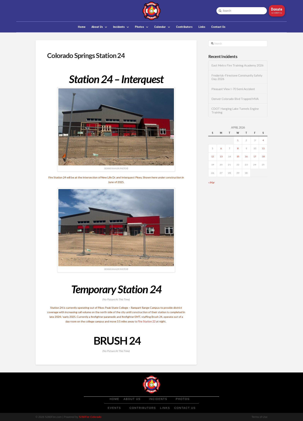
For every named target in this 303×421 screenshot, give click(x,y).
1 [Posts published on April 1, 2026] (237, 140)
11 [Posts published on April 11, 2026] (263, 148)
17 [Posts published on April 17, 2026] (254, 156)
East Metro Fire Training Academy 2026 (237, 65)
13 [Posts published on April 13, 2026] (221, 156)
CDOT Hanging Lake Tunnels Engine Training (235, 110)
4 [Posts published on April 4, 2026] (263, 140)
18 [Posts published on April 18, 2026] (263, 156)
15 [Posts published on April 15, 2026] (238, 156)
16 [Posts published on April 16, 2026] (246, 156)
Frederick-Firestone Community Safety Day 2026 (236, 77)
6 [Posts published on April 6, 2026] (221, 148)
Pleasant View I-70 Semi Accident (233, 89)
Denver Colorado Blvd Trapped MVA (235, 99)
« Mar (211, 182)
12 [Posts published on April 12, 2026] (212, 156)
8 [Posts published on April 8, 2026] (237, 148)
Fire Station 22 (147, 321)
